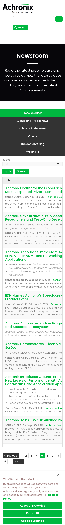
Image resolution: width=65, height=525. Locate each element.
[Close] (58, 475)
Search (20, 27)
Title (7, 180)
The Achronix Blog (32, 144)
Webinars (32, 152)
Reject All (32, 513)
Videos (32, 136)
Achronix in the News (32, 128)
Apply (8, 171)
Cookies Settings (32, 521)
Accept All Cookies (32, 505)
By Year (6, 159)
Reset (21, 171)
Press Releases (32, 113)
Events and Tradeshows (33, 121)
